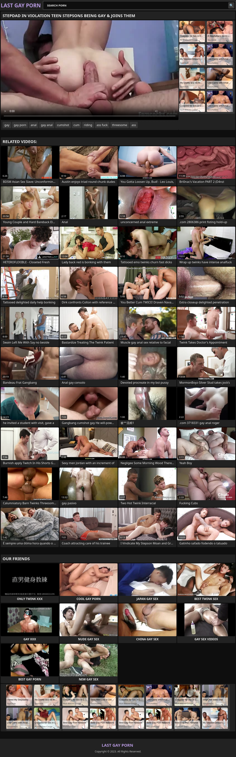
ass (133, 125)
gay (6, 125)
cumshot (63, 125)
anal (34, 125)
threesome (119, 125)
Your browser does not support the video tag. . (89, 70)
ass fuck (102, 125)
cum (77, 125)
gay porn (20, 125)
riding (88, 125)
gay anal (47, 125)
